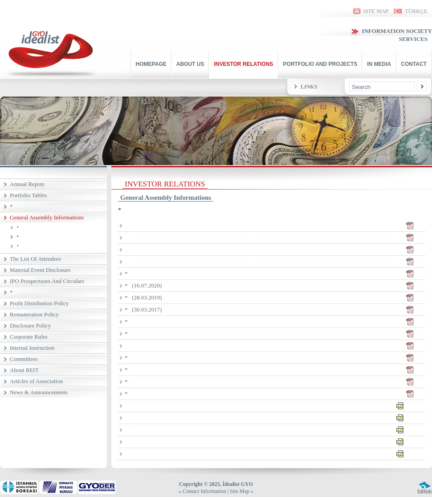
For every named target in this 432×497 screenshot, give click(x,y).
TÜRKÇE (410, 11)
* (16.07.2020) (275, 285)
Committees (24, 359)
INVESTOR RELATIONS (243, 64)
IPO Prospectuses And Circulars (47, 281)
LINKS (309, 87)
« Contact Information (202, 491)
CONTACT (414, 64)
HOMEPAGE (151, 64)
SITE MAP (370, 11)
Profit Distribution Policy (39, 303)
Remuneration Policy (34, 314)
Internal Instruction (32, 347)
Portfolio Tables (28, 195)
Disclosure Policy (30, 325)
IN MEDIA (379, 64)
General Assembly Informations (47, 217)
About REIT (24, 370)
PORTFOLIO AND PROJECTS (320, 64)
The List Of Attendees (35, 258)
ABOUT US (190, 64)
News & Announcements (39, 392)
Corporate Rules (29, 336)
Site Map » (241, 491)
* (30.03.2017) (275, 309)
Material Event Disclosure (40, 270)
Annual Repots (27, 184)
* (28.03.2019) (275, 297)
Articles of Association (36, 381)
